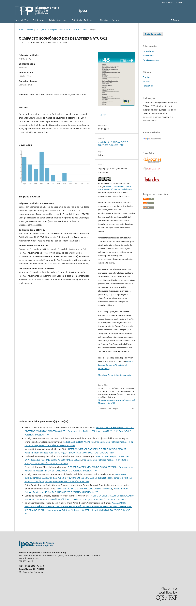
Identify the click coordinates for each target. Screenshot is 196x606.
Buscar (175, 20)
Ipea (114, 20)
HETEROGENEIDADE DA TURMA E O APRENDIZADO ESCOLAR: (97, 449)
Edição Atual (39, 20)
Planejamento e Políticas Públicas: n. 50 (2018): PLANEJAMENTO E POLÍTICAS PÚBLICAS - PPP (81, 499)
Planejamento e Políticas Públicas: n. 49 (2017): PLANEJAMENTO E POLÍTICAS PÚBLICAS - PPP (69, 452)
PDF (104, 115)
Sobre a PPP (20, 20)
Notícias (104, 20)
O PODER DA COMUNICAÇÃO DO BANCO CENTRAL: (92, 467)
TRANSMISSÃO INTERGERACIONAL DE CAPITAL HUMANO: (84, 488)
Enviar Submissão (153, 34)
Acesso (179, 2)
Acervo (30, 29)
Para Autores (148, 55)
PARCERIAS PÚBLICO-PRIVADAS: (78, 442)
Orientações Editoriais (83, 20)
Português (148, 85)
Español (146, 81)
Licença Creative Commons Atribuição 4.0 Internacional (115, 365)
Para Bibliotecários (151, 60)
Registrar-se (167, 2)
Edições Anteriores (58, 20)
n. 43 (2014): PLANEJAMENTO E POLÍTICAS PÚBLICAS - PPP (61, 29)
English (146, 77)
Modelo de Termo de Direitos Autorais (114, 375)
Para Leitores (148, 51)
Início (21, 29)
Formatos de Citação (109, 408)
